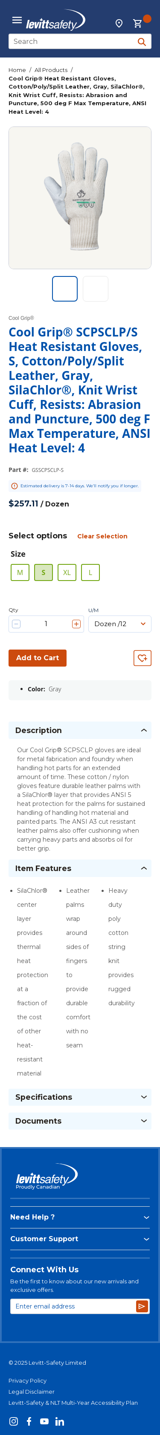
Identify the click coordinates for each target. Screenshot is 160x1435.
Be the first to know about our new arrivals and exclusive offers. (74, 1285)
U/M (93, 610)
